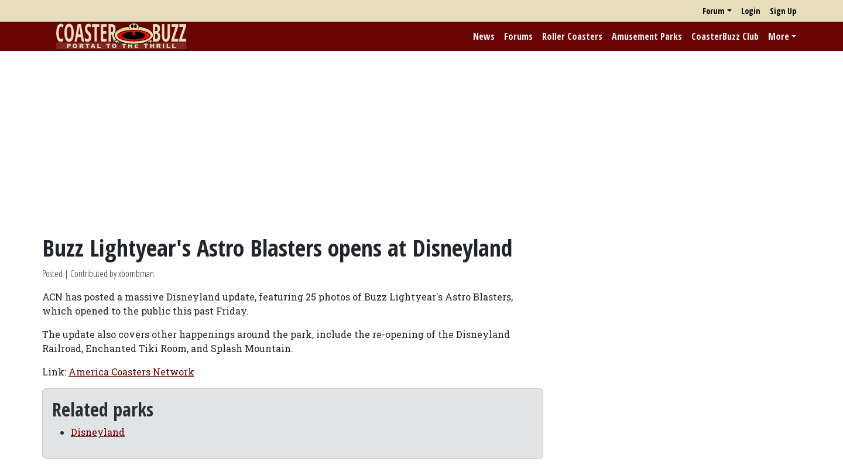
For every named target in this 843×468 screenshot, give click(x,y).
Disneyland (98, 432)
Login (750, 10)
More (778, 36)
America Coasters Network (131, 371)
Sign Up (783, 10)
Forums (518, 36)
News (484, 36)
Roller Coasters (572, 36)
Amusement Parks (647, 36)
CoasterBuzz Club (725, 36)
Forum (713, 10)
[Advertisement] (421, 142)
